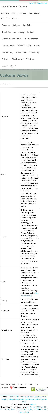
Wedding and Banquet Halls (28, 399)
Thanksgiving (17, 59)
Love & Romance (30, 38)
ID (18, 409)
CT (1, 409)
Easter (36, 45)
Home (1, 84)
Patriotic (5, 59)
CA (41, 407)
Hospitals (22, 13)
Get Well (30, 32)
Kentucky (33, 404)
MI (24, 412)
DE (5, 409)
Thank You (6, 32)
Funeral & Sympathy (11, 38)
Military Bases (13, 399)
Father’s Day (33, 52)
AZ (34, 407)
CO (45, 407)
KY (34, 409)
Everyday (6, 25)
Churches (15, 19)
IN (24, 409)
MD (45, 409)
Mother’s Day (8, 52)
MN (27, 412)
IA (27, 409)
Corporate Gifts (8, 45)
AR (38, 407)
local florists (14, 397)
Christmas (30, 59)
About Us (22, 384)
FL (8, 409)
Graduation (21, 52)
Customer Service (7, 384)
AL (27, 407)
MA (20, 412)
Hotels (14, 13)
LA (38, 409)
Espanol (32, 3)
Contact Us (33, 384)
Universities (5, 19)
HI (15, 409)
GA (12, 409)
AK (31, 407)
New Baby (27, 25)
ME (41, 409)
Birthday (16, 25)
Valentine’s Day (24, 45)
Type (13, 66)
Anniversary (19, 32)
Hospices (5, 399)
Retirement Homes (27, 397)
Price (5, 66)
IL (21, 409)
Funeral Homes (34, 13)
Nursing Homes (40, 397)
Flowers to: (5, 13)
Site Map (4, 387)
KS (31, 409)
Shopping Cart (41, 3)
